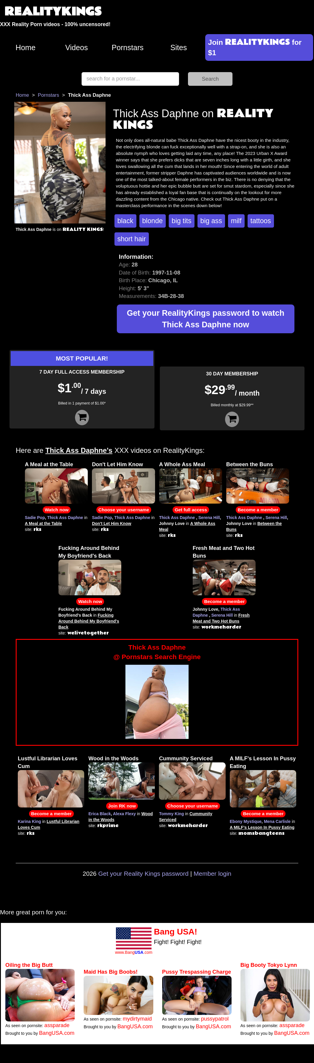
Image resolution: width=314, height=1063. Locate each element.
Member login (212, 873)
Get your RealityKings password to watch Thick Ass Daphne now (205, 319)
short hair (131, 239)
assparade (57, 1025)
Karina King (29, 821)
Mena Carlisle (277, 821)
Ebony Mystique (246, 821)
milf (236, 221)
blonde (152, 221)
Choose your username (123, 509)
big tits (182, 221)
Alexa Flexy (124, 813)
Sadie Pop (35, 517)
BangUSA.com (56, 1033)
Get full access (191, 509)
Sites (178, 47)
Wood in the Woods (113, 758)
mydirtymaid (137, 1019)
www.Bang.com (133, 952)
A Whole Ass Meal (182, 464)
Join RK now (122, 805)
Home (25, 47)
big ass (211, 221)
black (125, 221)
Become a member (258, 509)
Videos (76, 47)
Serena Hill (209, 517)
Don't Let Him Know (117, 464)
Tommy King (171, 813)
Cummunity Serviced (186, 758)
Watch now (57, 509)
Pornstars (127, 47)
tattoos (261, 221)
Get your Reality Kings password (143, 873)
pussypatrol (215, 1019)
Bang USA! (175, 931)
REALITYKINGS (53, 12)
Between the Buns (249, 464)
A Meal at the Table (49, 464)
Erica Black (99, 813)
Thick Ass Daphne (65, 517)
